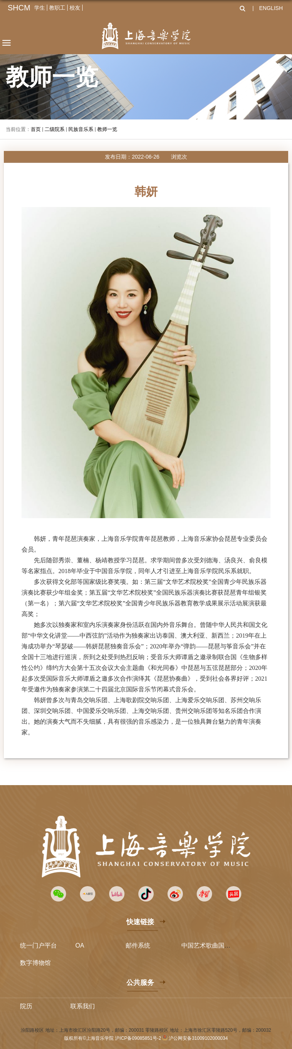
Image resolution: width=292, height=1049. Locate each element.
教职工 (57, 8)
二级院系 (55, 129)
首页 (36, 129)
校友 (75, 8)
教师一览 (107, 129)
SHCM (19, 7)
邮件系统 (138, 945)
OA (79, 945)
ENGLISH (271, 8)
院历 (26, 1006)
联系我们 (82, 1006)
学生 (39, 8)
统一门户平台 (38, 945)
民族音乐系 (80, 129)
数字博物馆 (35, 963)
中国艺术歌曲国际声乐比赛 (218, 945)
